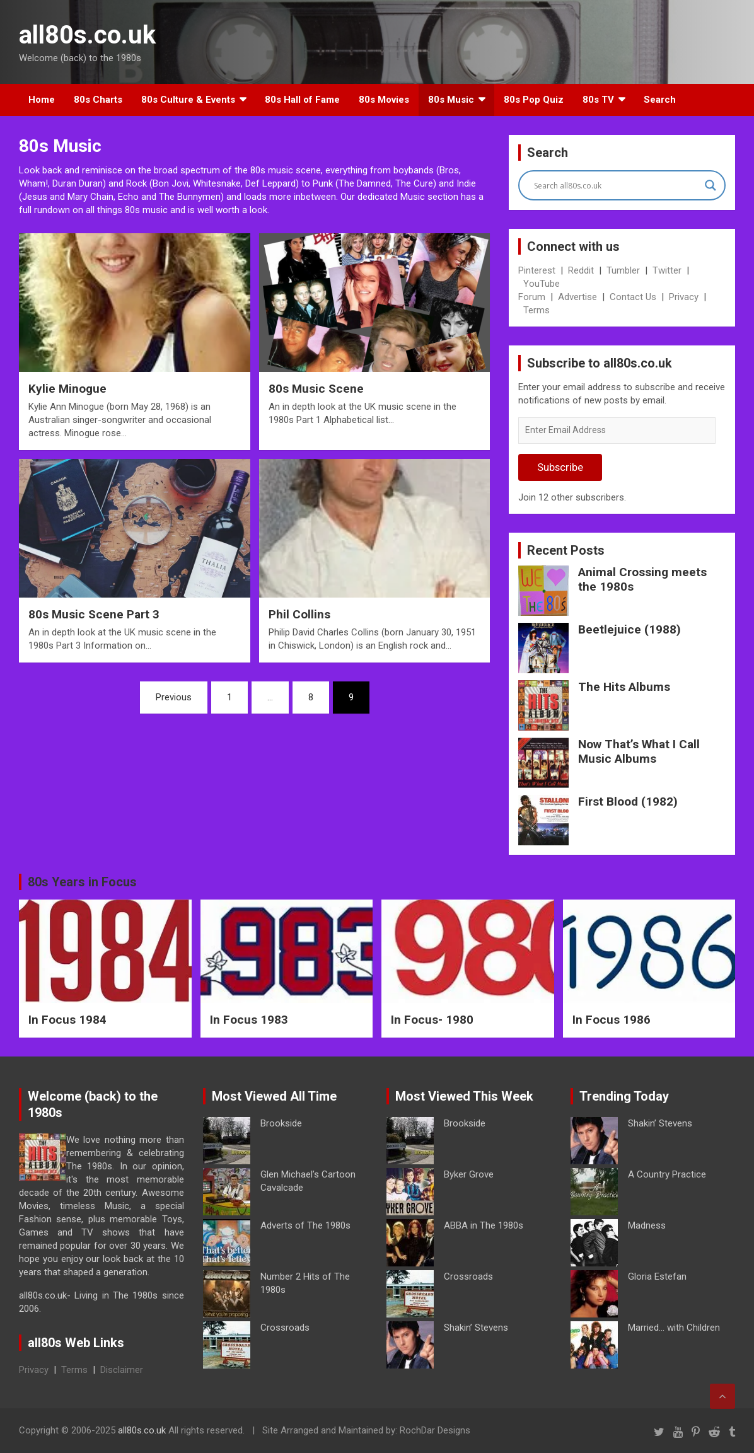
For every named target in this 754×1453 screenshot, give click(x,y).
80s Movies (384, 99)
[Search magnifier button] (710, 185)
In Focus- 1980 (432, 1019)
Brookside (281, 1123)
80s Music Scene (316, 388)
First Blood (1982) (628, 801)
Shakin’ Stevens (476, 1327)
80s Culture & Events (188, 99)
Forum (531, 297)
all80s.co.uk (87, 35)
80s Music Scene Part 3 (94, 614)
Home (41, 99)
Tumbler (623, 270)
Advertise (577, 297)
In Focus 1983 (249, 1019)
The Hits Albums (624, 687)
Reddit (581, 270)
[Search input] (616, 185)
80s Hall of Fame (302, 99)
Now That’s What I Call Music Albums (639, 751)
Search (660, 99)
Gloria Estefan (657, 1276)
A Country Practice (667, 1174)
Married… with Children (674, 1327)
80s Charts (98, 99)
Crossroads (285, 1327)
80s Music (451, 99)
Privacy (684, 297)
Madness (647, 1225)
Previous (174, 697)
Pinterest (536, 270)
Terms (536, 310)
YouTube (541, 283)
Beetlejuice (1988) (629, 629)
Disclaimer (121, 1369)
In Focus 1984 (67, 1019)
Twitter (667, 270)
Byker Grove (469, 1174)
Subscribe (560, 467)
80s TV (598, 99)
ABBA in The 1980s (483, 1225)
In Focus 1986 (611, 1019)
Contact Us (633, 297)
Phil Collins (299, 614)
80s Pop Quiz (534, 99)
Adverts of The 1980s (305, 1225)
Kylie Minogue (67, 388)
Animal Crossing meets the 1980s (642, 579)
